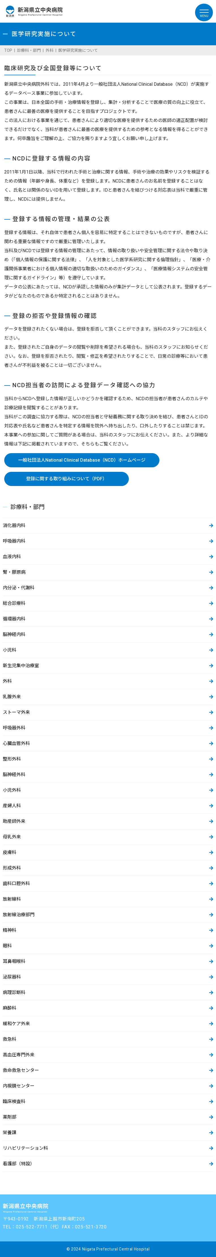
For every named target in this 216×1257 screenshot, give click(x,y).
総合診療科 (14, 603)
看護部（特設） (19, 1163)
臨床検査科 (14, 1101)
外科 (50, 50)
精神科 (9, 930)
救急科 (9, 1039)
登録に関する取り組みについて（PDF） (66, 478)
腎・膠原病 (14, 572)
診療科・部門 (29, 50)
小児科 (9, 650)
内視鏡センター (19, 1086)
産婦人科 (12, 805)
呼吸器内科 (14, 541)
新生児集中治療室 (21, 665)
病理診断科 (14, 992)
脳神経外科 (14, 774)
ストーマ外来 (16, 712)
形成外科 (12, 868)
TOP (8, 50)
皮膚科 (9, 852)
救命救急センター (21, 1070)
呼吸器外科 (14, 728)
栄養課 (9, 1132)
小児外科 (12, 790)
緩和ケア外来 (16, 1023)
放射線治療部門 (19, 914)
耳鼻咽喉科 (14, 961)
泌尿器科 (12, 977)
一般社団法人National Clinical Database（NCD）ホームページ (82, 460)
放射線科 (12, 899)
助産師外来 (14, 821)
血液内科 (12, 556)
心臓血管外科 (16, 743)
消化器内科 (14, 525)
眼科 (7, 945)
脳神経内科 (14, 634)
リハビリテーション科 (25, 1148)
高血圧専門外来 (19, 1054)
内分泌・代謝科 (19, 587)
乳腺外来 (12, 696)
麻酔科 (9, 1008)
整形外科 (12, 759)
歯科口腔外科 (16, 883)
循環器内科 (14, 619)
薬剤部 (9, 1117)
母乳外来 (12, 837)
